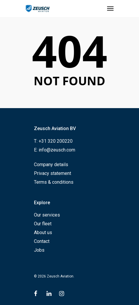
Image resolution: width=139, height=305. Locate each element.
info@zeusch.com (57, 150)
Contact (41, 241)
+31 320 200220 (56, 141)
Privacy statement (52, 173)
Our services (47, 215)
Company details (51, 164)
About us (43, 232)
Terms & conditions (53, 182)
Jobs (39, 250)
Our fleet (43, 223)
